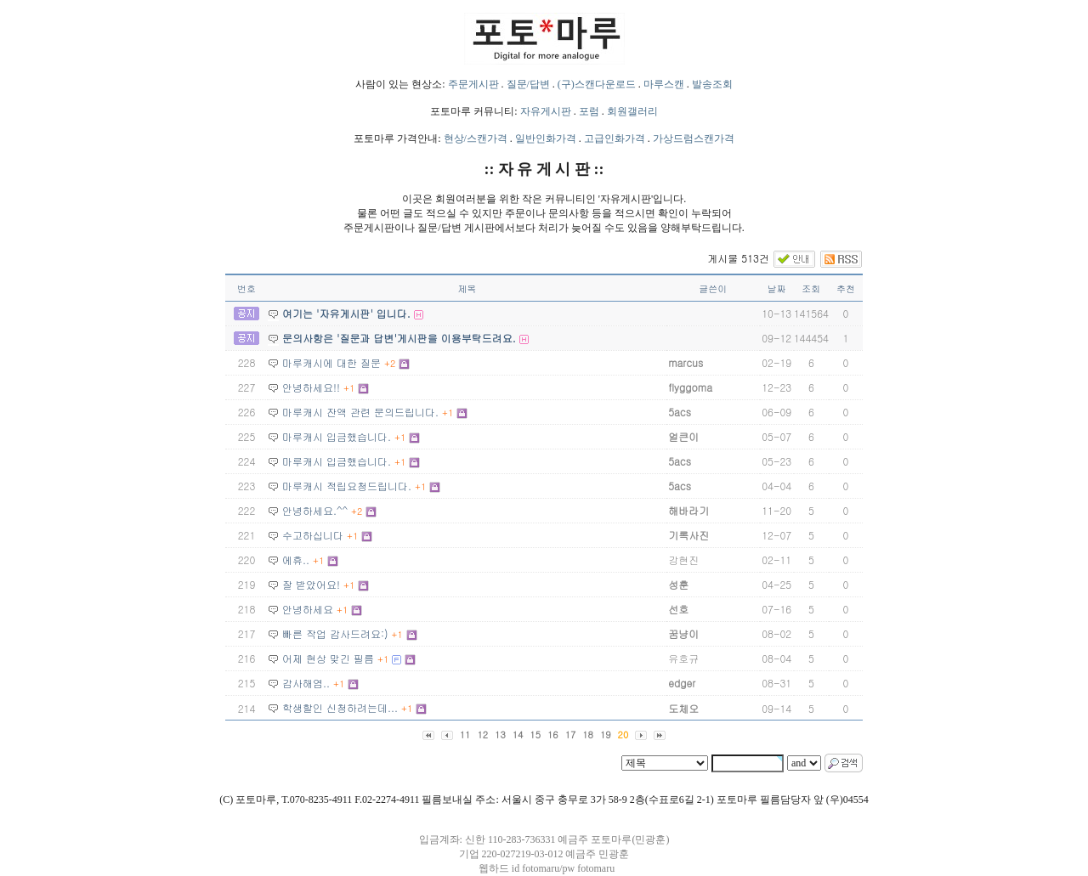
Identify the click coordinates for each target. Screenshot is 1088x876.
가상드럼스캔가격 (693, 138)
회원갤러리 (632, 111)
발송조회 (712, 84)
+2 (389, 363)
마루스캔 (663, 84)
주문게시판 (473, 84)
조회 (811, 288)
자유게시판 (545, 111)
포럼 (589, 111)
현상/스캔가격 (475, 138)
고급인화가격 (614, 138)
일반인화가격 (545, 138)
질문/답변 (528, 84)
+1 (348, 387)
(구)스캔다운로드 (597, 84)
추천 (845, 288)
